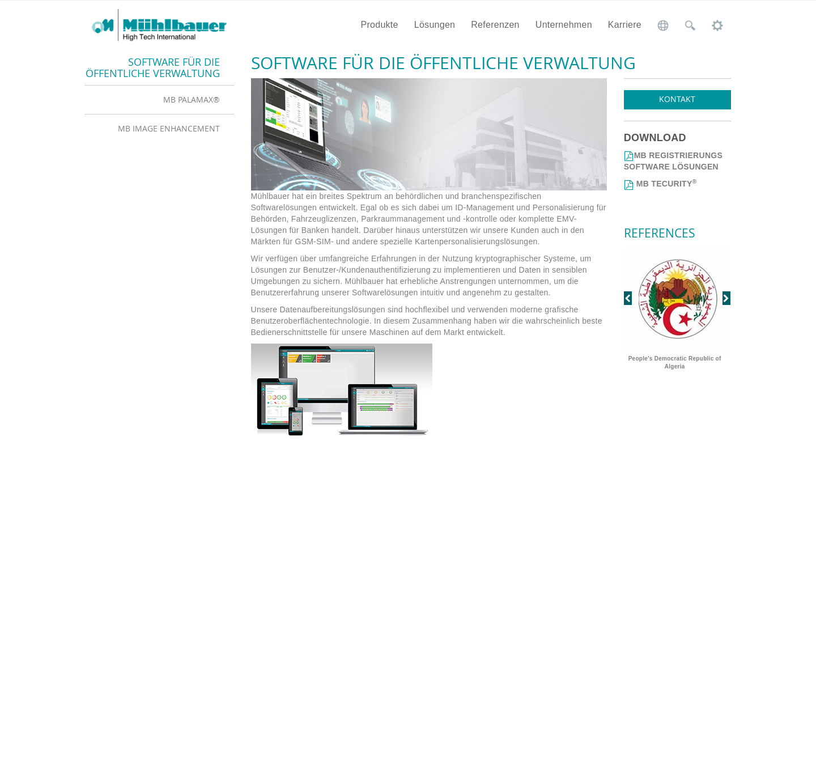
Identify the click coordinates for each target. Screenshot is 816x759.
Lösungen (435, 24)
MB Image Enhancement (169, 128)
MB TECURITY (665, 183)
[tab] (159, 99)
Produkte (379, 24)
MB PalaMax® (191, 99)
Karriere (624, 24)
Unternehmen (564, 24)
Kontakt (677, 99)
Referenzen (495, 24)
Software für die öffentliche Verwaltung (153, 67)
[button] (632, 309)
